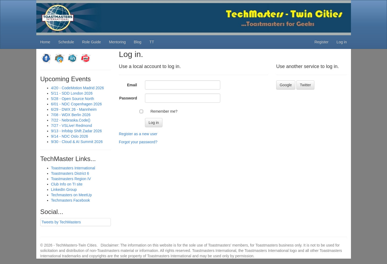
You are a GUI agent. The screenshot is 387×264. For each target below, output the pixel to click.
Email (132, 85)
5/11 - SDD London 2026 (72, 93)
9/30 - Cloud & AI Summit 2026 (77, 142)
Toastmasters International (73, 168)
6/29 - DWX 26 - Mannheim (74, 109)
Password (128, 98)
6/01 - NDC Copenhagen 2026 (76, 104)
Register (321, 42)
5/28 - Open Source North (72, 99)
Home (45, 42)
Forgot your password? (138, 142)
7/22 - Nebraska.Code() (70, 120)
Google (286, 85)
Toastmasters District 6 (70, 173)
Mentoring (117, 42)
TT (152, 42)
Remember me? (163, 111)
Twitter (305, 85)
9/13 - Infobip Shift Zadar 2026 (76, 131)
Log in (341, 42)
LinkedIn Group (64, 189)
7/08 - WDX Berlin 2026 (71, 115)
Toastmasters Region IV (71, 179)
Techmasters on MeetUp (71, 195)
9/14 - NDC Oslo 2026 (69, 136)
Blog (137, 42)
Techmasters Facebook (70, 200)
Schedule (66, 42)
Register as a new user (138, 134)
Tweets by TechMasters (61, 222)
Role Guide (91, 42)
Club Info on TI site (67, 184)
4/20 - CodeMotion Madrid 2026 (77, 88)
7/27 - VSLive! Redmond (71, 125)
